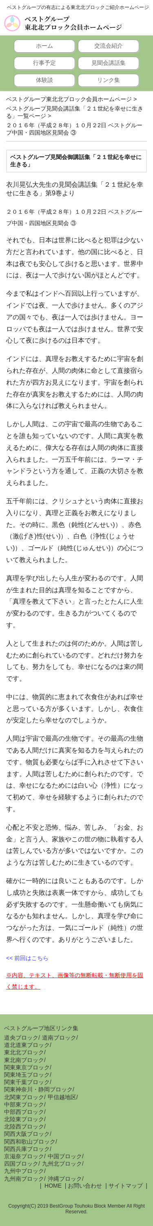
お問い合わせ (85, 1185)
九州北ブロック (62, 1163)
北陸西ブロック (24, 1126)
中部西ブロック (24, 1112)
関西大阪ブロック (27, 1134)
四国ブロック (21, 1163)
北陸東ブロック (24, 1119)
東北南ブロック (24, 1060)
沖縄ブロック (65, 1178)
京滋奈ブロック (24, 1156)
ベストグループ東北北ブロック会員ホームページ (73, 23)
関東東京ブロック (27, 1067)
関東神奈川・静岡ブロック (38, 1089)
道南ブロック (59, 1037)
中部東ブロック (24, 1104)
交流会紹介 (108, 45)
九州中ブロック (24, 1171)
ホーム (44, 45)
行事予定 (44, 63)
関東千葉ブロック (27, 1082)
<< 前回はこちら (27, 958)
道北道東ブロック (27, 1045)
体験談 (44, 80)
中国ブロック (65, 1156)
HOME (52, 1185)
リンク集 (108, 80)
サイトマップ (126, 1185)
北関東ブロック (24, 1097)
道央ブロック (21, 1037)
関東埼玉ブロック (27, 1074)
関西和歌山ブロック (29, 1141)
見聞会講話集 (108, 63)
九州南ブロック (24, 1178)
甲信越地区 (62, 1097)
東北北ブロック (24, 1052)
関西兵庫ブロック (27, 1149)
